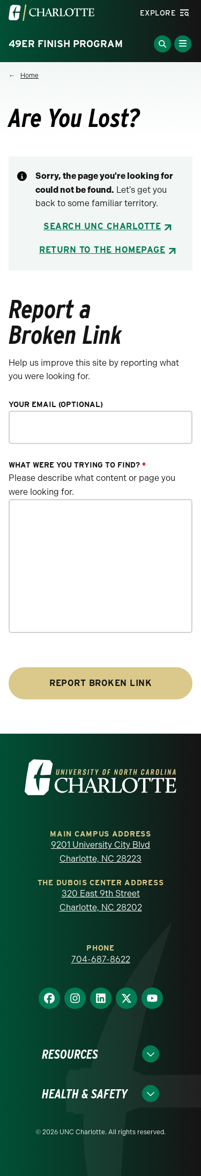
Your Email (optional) (56, 405)
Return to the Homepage (102, 250)
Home (29, 75)
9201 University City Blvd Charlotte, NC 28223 (100, 852)
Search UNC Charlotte (102, 226)
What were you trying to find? (77, 465)
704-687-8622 (100, 959)
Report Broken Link (100, 683)
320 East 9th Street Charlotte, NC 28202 (100, 900)
